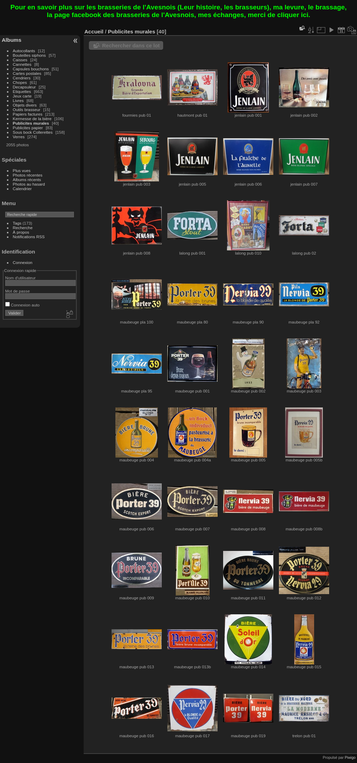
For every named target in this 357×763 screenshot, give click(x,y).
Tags (17, 223)
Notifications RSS (29, 236)
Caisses (20, 59)
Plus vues (22, 170)
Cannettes (22, 64)
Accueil (94, 31)
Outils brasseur (26, 109)
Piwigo (350, 757)
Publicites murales (31, 123)
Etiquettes (22, 91)
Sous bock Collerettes (33, 132)
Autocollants (24, 50)
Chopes (20, 82)
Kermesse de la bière (32, 118)
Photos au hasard (29, 184)
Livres (18, 100)
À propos (21, 232)
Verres (19, 136)
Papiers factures (28, 114)
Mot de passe (17, 291)
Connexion (22, 262)
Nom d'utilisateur (20, 277)
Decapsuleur (24, 87)
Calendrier (22, 188)
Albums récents (27, 179)
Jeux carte (22, 96)
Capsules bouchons (31, 69)
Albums (11, 40)
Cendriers (22, 78)
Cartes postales (27, 73)
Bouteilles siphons (29, 55)
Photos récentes (28, 175)
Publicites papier (28, 127)
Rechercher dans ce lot (131, 45)
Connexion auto (22, 305)
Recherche (23, 227)
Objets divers (25, 105)
